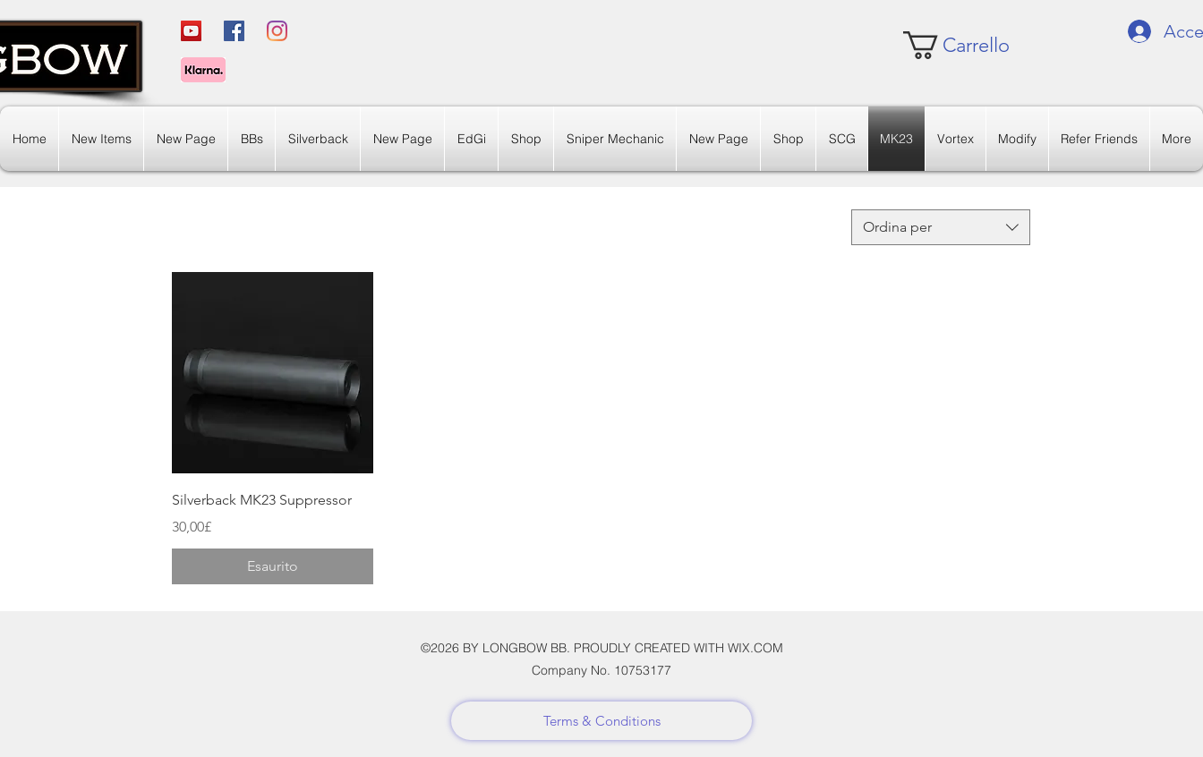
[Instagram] (277, 31)
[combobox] (940, 227)
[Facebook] (234, 31)
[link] (956, 45)
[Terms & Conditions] (601, 721)
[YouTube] (191, 31)
